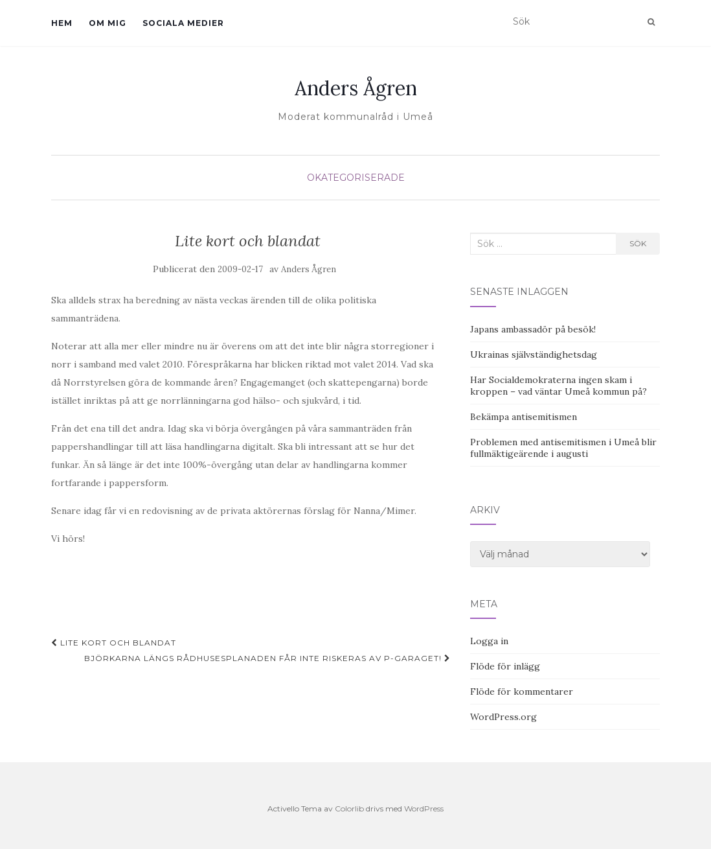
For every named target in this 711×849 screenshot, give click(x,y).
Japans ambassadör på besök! (533, 329)
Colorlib (349, 808)
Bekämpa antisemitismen (523, 417)
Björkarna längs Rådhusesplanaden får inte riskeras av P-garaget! (267, 658)
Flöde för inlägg (505, 666)
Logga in (489, 641)
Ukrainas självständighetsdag (533, 354)
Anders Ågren (356, 88)
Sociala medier (183, 23)
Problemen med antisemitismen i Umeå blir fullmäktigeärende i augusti (563, 447)
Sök (637, 243)
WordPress (424, 808)
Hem (62, 23)
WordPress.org (503, 717)
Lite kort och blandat (113, 642)
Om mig (107, 23)
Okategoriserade (356, 177)
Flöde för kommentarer (521, 691)
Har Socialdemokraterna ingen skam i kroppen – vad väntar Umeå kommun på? (558, 385)
